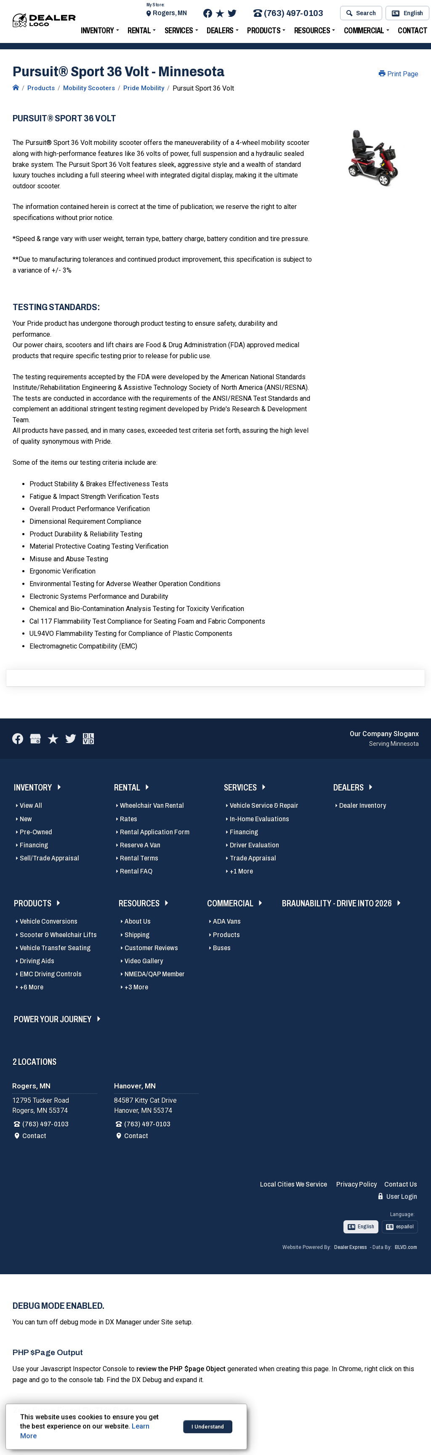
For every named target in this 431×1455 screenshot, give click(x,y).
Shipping (137, 934)
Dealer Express (350, 1247)
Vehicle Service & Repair (264, 805)
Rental (142, 31)
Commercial (367, 31)
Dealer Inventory (362, 805)
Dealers (223, 31)
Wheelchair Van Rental (152, 805)
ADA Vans (227, 921)
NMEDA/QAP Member (155, 974)
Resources (316, 31)
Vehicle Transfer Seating (55, 947)
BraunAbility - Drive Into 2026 (337, 903)
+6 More (31, 987)
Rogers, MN (173, 13)
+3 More (136, 987)
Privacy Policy (356, 1184)
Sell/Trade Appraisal (49, 858)
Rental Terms (139, 858)
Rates (128, 819)
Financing (34, 845)
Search (364, 14)
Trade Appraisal (253, 858)
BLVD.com (406, 1247)
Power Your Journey (53, 1019)
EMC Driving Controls (51, 974)
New (26, 819)
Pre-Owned (36, 832)
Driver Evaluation (254, 845)
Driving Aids (37, 961)
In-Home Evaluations (259, 819)
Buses (222, 947)
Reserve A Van (140, 845)
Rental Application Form (154, 832)
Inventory (100, 31)
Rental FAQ (136, 871)
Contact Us (400, 1184)
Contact (34, 1135)
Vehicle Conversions (48, 921)
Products (267, 31)
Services (182, 31)
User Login (397, 1196)
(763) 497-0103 (291, 14)
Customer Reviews (151, 947)
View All (31, 805)
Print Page (398, 74)
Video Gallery (144, 961)
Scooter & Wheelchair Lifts (58, 934)
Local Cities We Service (293, 1184)
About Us (138, 921)
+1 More (241, 871)
